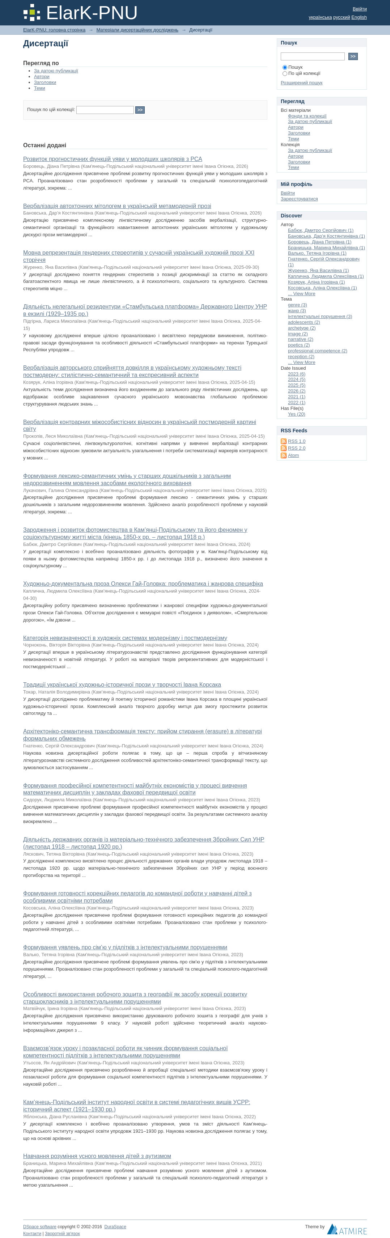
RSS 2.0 (296, 448)
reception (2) (301, 356)
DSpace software (39, 1226)
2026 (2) (296, 391)
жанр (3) (297, 310)
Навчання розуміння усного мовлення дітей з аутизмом (97, 1156)
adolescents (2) (304, 322)
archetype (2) (302, 328)
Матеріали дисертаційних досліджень (137, 30)
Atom (293, 455)
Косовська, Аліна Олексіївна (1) (322, 288)
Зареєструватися (299, 199)
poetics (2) (299, 345)
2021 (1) (296, 396)
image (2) (298, 333)
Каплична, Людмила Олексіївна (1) (326, 276)
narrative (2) (300, 339)
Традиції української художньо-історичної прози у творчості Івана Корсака (122, 685)
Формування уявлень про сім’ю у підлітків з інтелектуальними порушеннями (125, 947)
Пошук (292, 67)
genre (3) (297, 305)
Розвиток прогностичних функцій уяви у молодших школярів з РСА (112, 159)
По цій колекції (302, 73)
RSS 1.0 (296, 441)
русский (341, 17)
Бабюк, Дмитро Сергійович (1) (320, 230)
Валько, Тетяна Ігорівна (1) (317, 253)
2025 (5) (296, 385)
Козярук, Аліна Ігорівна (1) (316, 282)
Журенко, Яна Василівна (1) (318, 270)
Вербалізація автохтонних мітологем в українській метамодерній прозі (117, 206)
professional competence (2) (317, 350)
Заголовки (45, 82)
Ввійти (360, 9)
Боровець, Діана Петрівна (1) (320, 242)
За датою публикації (56, 70)
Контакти (32, 1233)
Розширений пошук (302, 82)
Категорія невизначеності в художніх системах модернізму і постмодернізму (125, 638)
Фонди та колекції (307, 116)
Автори (42, 76)
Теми (39, 88)
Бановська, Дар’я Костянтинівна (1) (326, 236)
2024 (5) (296, 379)
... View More (301, 293)
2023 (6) (296, 374)
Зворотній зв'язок (62, 1233)
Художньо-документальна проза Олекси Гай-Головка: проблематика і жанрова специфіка (143, 584)
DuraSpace (115, 1226)
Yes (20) (296, 414)
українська (320, 17)
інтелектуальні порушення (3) (320, 316)
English (359, 17)
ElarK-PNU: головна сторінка (54, 30)
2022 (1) (296, 402)
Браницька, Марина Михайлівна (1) (326, 247)
